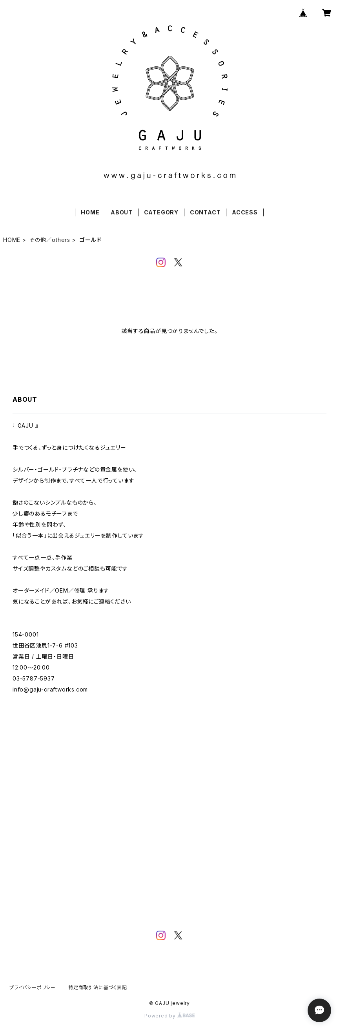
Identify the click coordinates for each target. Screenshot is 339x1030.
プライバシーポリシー (32, 987)
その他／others (49, 239)
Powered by (169, 1016)
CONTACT (205, 212)
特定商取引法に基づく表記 (97, 987)
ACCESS (245, 212)
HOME (90, 212)
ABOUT (122, 212)
